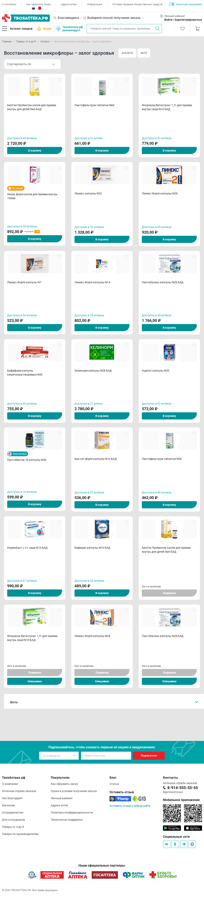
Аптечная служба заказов (19, 791)
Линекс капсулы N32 (88, 193)
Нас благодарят (12, 798)
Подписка (169, 593)
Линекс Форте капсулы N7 (24, 282)
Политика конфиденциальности (72, 812)
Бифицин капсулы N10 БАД (92, 547)
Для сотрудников (13, 819)
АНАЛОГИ (127, 53)
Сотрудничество (13, 812)
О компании (9, 4)
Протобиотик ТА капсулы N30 (26, 459)
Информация (94, 4)
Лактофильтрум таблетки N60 (94, 105)
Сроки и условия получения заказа (74, 791)
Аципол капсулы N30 (155, 370)
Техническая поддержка (67, 819)
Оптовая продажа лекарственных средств (137, 4)
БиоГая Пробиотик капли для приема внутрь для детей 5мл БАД (31, 107)
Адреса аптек (69, 4)
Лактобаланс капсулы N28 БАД (162, 282)
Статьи (114, 783)
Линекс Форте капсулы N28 (160, 193)
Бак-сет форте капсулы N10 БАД (96, 458)
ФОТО (144, 53)
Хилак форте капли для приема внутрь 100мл (32, 196)
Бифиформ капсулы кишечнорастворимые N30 (24, 372)
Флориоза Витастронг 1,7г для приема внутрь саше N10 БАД (167, 107)
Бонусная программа (185, 4)
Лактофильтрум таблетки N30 (162, 458)
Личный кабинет (62, 798)
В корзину (34, 150)
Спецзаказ (35, 681)
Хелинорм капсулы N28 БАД (93, 370)
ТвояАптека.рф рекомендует (69, 28)
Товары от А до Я (13, 826)
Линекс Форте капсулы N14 (92, 282)
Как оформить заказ (38, 4)
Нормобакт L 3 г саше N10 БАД (27, 547)
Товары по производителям (20, 834)
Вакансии (8, 805)
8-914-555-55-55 (182, 787)
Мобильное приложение (181, 800)
